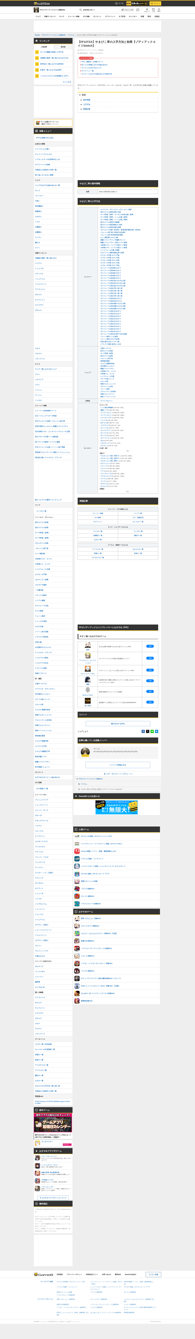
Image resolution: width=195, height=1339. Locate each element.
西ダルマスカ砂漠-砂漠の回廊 (110, 227)
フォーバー (104, 466)
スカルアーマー (105, 443)
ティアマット (40, 836)
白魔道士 (38, 227)
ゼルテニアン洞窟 (41, 580)
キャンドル (104, 428)
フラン (37, 385)
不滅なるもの (40, 956)
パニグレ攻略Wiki (96, 1307)
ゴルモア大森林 (41, 585)
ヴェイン (38, 946)
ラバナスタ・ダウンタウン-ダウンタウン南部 (116, 209)
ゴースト (103, 479)
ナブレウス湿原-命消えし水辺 (110, 344)
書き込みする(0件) (118, 724)
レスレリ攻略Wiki (130, 1304)
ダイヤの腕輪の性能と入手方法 (51, 52)
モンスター (133, 16)
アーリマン (39, 867)
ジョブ (38, 16)
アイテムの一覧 (97, 549)
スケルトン (104, 446)
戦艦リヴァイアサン (107, 369)
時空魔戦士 (39, 206)
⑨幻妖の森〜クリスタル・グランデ (48, 457)
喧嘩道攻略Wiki (129, 1312)
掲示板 (63, 47)
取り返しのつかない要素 (44, 175)
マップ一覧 (138, 513)
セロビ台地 (39, 626)
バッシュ (38, 390)
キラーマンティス (106, 438)
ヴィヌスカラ (40, 847)
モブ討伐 (122, 16)
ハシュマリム (40, 279)
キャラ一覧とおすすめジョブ (46, 369)
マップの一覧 (41, 511)
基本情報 (86, 100)
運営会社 (118, 1274)
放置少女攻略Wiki (63, 1304)
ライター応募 (153, 1274)
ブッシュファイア (41, 800)
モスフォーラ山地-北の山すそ (110, 311)
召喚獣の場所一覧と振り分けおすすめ (54, 58)
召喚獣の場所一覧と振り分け (46, 258)
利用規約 (60, 1274)
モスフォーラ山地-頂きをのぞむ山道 (112, 281)
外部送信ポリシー (92, 1274)
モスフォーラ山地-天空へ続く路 (111, 288)
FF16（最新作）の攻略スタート (92, 62)
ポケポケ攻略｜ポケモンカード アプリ (137, 1287)
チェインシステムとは (43, 154)
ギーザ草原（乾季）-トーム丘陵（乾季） (114, 217)
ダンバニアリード (106, 430)
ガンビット (97, 16)
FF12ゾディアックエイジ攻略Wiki (91, 779)
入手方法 (86, 104)
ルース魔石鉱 (40, 554)
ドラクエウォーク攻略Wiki (66, 1295)
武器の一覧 (98, 553)
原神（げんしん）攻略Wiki (66, 1299)
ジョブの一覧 (138, 531)
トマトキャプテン (106, 418)
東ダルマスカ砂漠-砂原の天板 (110, 212)
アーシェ (38, 395)
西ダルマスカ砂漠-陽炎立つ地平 (111, 225)
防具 (149, 16)
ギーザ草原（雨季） (42, 538)
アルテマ (38, 354)
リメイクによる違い (42, 149)
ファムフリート (41, 284)
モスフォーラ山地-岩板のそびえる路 (112, 303)
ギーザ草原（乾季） (107, 353)
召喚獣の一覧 (97, 535)
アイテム (84, 784)
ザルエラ (38, 294)
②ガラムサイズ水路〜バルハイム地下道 (50, 421)
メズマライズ (105, 425)
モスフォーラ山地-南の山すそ (110, 268)
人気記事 (44, 47)
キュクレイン (40, 300)
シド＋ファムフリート (43, 930)
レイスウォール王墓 (107, 376)
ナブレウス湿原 (41, 668)
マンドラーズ (40, 862)
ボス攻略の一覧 (42, 789)
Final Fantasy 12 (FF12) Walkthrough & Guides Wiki (52, 1102)
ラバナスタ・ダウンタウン (45, 689)
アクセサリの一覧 (98, 557)
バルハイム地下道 (106, 358)
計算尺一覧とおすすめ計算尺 (51, 70)
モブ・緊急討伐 (138, 517)
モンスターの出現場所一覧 (45, 1049)
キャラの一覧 (97, 531)
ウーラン (38, 237)
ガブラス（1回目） (42, 925)
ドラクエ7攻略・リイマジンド (67, 1287)
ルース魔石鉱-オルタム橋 (109, 237)
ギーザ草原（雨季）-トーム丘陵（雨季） (114, 220)
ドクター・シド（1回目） (44, 873)
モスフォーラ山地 (106, 386)
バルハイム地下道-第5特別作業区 (111, 235)
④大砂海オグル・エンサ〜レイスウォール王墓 (52, 431)
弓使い (37, 201)
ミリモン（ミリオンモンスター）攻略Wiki (71, 1307)
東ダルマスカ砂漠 (106, 351)
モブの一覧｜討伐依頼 (43, 1044)
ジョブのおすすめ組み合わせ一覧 (47, 185)
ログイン (155, 3)
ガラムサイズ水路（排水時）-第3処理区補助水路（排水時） (121, 230)
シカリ (37, 222)
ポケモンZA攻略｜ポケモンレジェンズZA (71, 1282)
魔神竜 (37, 982)
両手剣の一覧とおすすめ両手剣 (51, 64)
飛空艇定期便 (105, 361)
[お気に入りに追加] (127, 10)
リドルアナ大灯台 (41, 663)
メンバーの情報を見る (118, 765)
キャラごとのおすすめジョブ (91, 68)
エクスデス (39, 305)
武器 (142, 16)
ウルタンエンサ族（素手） (109, 461)
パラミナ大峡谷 (41, 595)
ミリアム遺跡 (40, 600)
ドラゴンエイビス (106, 476)
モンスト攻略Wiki (130, 1292)
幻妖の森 (38, 642)
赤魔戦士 (38, 232)
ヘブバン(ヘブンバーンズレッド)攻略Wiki (104, 1304)
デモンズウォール (41, 821)
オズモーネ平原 (41, 574)
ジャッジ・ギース (41, 810)
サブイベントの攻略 (42, 165)
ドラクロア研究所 (41, 637)
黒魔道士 (38, 211)
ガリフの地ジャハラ (107, 379)
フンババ (103, 420)
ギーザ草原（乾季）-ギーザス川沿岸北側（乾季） (117, 214)
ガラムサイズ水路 (41, 543)
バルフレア (39, 379)
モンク (37, 190)
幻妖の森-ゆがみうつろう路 (109, 341)
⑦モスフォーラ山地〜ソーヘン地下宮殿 (50, 447)
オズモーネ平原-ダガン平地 (109, 255)
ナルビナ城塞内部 (41, 741)
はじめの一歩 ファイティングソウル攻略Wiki (105, 1312)
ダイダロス (39, 883)
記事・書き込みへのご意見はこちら (118, 774)
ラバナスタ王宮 (41, 746)
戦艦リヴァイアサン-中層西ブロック (112, 240)
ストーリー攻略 (73, 16)
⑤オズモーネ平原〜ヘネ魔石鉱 (46, 437)
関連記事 (86, 109)
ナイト (37, 248)
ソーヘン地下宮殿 (41, 632)
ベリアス (38, 263)
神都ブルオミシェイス (108, 384)
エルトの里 (104, 381)
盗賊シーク (104, 410)
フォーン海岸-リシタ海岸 (109, 336)
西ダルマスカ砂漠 (106, 356)
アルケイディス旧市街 (108, 391)
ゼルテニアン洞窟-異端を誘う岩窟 (112, 253)
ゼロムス (38, 310)
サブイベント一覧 (87, 71)
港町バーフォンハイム (108, 397)
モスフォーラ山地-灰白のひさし (111, 298)
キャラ (61, 16)
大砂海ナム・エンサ (107, 374)
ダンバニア (104, 433)
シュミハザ (39, 268)
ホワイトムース (105, 463)
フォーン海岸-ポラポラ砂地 (109, 339)
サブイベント (110, 16)
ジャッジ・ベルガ (41, 857)
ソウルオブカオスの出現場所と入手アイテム (56, 76)
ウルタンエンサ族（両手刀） (110, 456)
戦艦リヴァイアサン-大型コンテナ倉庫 (113, 242)
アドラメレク (40, 289)
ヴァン (37, 374)
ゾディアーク (40, 359)
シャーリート (40, 909)
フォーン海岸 (105, 389)
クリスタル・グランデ (43, 652)
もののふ (38, 216)
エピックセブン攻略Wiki (98, 1299)
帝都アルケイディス (107, 394)
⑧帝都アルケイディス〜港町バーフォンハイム (52, 452)
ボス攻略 (86, 16)
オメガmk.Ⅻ (39, 987)
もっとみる (67, 82)
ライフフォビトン (106, 413)
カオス (37, 348)
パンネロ (38, 400)
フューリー (39, 977)
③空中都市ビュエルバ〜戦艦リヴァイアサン (51, 426)
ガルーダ (38, 815)
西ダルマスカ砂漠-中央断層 (109, 222)
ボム (101, 440)
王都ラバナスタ (105, 348)
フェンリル (39, 914)
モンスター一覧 (138, 522)
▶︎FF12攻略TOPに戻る (45, 138)
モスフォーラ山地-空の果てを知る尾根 (113, 334)
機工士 (37, 243)
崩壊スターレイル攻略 (64, 1292)
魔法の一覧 (138, 535)
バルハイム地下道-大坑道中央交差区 (112, 232)
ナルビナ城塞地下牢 (42, 751)
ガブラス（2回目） (42, 940)
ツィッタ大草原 (41, 621)
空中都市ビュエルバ (107, 366)
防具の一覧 (138, 553)
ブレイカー (39, 196)
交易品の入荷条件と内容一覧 (46, 170)
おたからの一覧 (138, 549)
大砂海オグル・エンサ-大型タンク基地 (113, 245)
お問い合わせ (106, 1274)
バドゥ (102, 471)
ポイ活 (119, 3)
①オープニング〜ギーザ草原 (46, 416)
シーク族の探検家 (106, 407)
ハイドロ (38, 899)
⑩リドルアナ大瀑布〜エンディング (48, 500)
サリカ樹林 (39, 611)
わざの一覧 (98, 540)
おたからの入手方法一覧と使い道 (47, 1086)
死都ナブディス (41, 673)
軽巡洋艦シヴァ (41, 757)
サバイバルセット (106, 401)
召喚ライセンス (50, 16)
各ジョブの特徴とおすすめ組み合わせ (94, 65)
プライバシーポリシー (74, 1274)
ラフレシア (39, 878)
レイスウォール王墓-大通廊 (109, 250)
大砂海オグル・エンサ (108, 371)
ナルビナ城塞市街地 (107, 363)
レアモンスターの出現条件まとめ (47, 159)
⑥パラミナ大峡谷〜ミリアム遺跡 (47, 442)
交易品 (156, 16)
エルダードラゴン (41, 841)
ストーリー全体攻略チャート (46, 411)
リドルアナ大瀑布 (41, 658)
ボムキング (39, 966)
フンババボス (40, 971)
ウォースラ (39, 831)
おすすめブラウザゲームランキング (54, 1198)
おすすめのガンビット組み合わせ (47, 777)
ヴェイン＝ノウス (41, 951)
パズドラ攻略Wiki (96, 1292)
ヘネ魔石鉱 (39, 590)
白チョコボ (104, 423)
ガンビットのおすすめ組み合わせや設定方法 (96, 74)
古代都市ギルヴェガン (43, 647)
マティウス (39, 274)
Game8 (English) (130, 1274)
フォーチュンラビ (106, 473)
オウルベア (104, 484)
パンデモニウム (41, 904)
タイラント (39, 888)
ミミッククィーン (41, 805)
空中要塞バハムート (42, 767)
